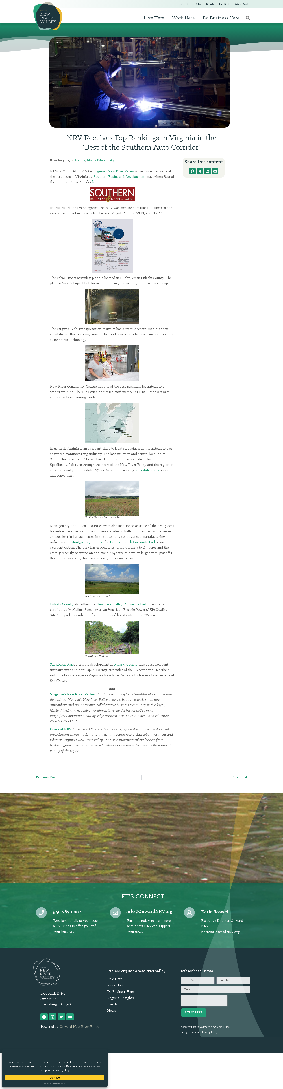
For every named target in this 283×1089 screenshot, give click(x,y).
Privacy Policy (210, 1032)
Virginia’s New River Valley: (73, 694)
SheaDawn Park (62, 664)
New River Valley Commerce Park (121, 604)
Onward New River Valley (79, 1027)
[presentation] (204, 1000)
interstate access (147, 470)
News (210, 3)
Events (224, 3)
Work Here (184, 18)
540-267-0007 (67, 912)
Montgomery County (87, 542)
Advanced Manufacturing (100, 160)
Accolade (80, 160)
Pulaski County (61, 604)
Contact (242, 3)
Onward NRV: (61, 729)
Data (197, 3)
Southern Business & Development (119, 177)
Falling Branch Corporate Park (133, 542)
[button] (192, 171)
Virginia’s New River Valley (113, 171)
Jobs (185, 3)
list (94, 182)
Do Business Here (222, 18)
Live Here (155, 18)
